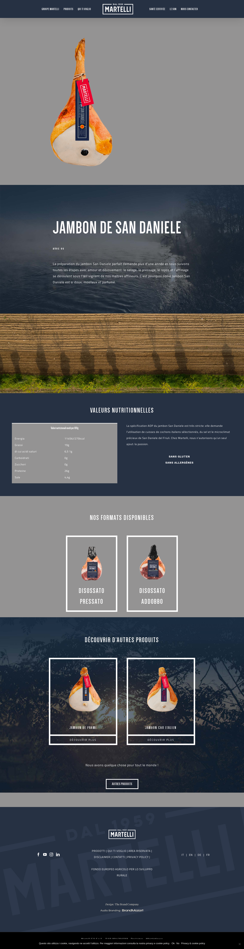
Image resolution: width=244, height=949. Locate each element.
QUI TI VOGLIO (117, 851)
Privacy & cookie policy (193, 943)
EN (191, 855)
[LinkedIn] (58, 854)
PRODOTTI (98, 851)
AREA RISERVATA (139, 851)
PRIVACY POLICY (138, 857)
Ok (173, 943)
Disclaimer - (138, 939)
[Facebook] (38, 854)
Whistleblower (154, 939)
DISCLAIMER (102, 857)
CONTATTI (119, 857)
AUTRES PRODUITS (122, 784)
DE (200, 855)
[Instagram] (51, 854)
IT (182, 855)
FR (208, 855)
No (177, 943)
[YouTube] (45, 854)
